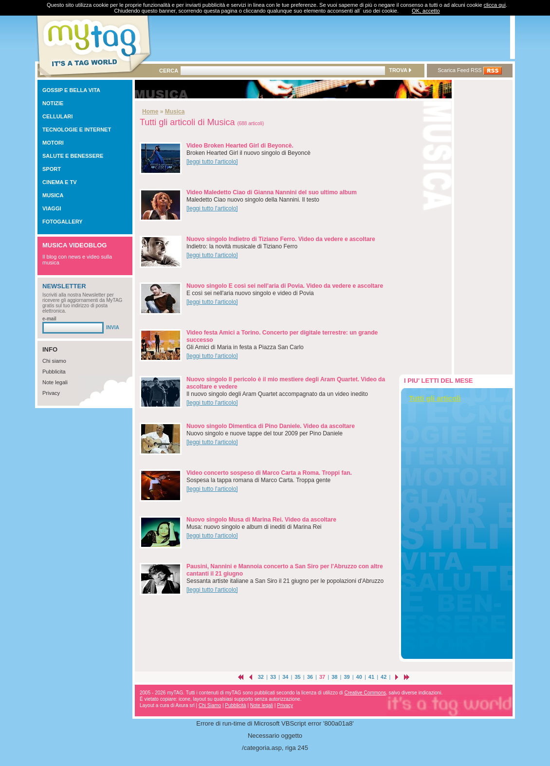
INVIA (112, 327)
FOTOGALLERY (62, 221)
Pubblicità (235, 705)
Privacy (51, 393)
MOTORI (53, 143)
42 (383, 677)
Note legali (55, 382)
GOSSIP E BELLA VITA (71, 90)
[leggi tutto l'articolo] (212, 161)
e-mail (49, 318)
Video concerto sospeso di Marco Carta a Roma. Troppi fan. (269, 472)
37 (322, 677)
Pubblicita (54, 371)
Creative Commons (365, 692)
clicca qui (495, 5)
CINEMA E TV (59, 182)
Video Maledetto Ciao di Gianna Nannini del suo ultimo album (271, 192)
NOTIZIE (52, 103)
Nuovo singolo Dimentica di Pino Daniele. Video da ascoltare (270, 426)
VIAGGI (51, 208)
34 (285, 677)
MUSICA (52, 195)
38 (334, 677)
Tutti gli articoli (434, 398)
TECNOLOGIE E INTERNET (76, 129)
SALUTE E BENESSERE (72, 156)
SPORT (51, 169)
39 (346, 677)
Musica (175, 111)
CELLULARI (57, 116)
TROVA (400, 70)
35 (297, 677)
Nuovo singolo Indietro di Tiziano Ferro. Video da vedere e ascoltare (280, 239)
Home (150, 111)
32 (261, 677)
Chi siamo (54, 361)
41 (371, 677)
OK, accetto (426, 11)
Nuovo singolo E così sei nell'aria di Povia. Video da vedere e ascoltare (284, 285)
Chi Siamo (210, 705)
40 (359, 677)
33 (273, 677)
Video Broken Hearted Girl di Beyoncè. (239, 145)
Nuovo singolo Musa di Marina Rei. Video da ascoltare (261, 519)
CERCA (168, 71)
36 (310, 677)
